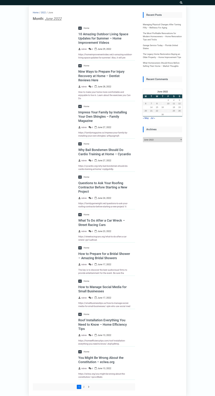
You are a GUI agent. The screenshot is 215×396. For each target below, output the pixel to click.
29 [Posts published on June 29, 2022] (157, 114)
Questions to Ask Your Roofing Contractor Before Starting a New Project (102, 187)
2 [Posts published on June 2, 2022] (162, 100)
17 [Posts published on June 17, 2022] (168, 107)
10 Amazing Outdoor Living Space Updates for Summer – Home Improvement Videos (103, 38)
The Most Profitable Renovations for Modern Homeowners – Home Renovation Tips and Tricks (162, 36)
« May (146, 118)
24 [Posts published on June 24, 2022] (168, 111)
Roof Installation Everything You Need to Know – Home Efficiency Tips (102, 324)
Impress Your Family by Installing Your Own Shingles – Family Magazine (102, 116)
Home (83, 28)
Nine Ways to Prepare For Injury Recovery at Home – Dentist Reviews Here (101, 76)
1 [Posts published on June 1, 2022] (157, 100)
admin (84, 49)
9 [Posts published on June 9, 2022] (162, 103)
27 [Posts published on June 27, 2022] (146, 114)
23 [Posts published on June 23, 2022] (162, 111)
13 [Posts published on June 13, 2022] (146, 107)
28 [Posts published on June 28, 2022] (151, 114)
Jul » (152, 118)
